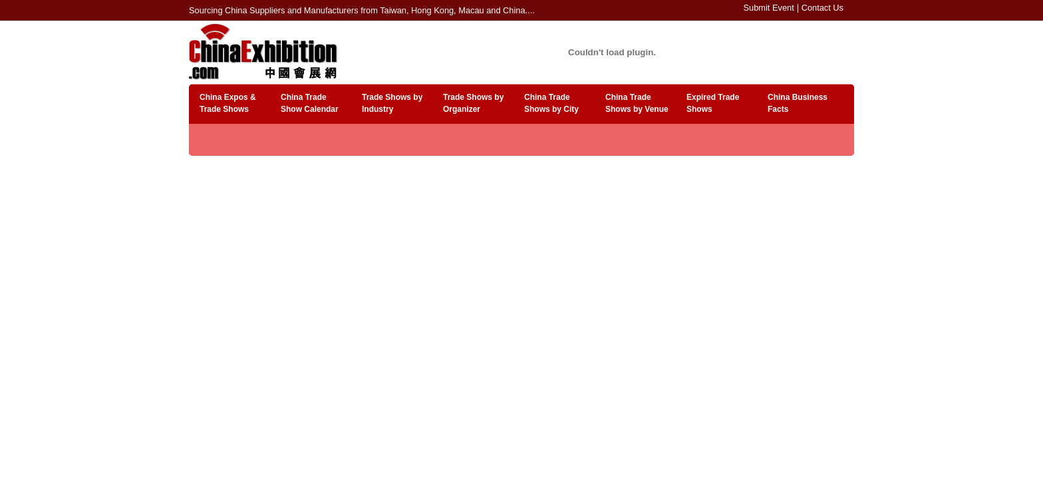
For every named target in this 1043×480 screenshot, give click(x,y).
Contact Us (822, 8)
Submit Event (769, 8)
